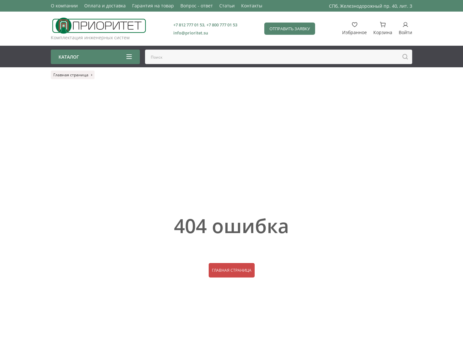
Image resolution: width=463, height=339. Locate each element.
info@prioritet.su (190, 33)
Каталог (95, 57)
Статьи (227, 6)
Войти (405, 28)
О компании (64, 6)
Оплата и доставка (105, 6)
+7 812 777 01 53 (188, 25)
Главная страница (231, 270)
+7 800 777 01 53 (221, 25)
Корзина (382, 28)
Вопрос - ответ (196, 6)
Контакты (251, 6)
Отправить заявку (289, 29)
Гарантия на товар (153, 6)
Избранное (354, 28)
